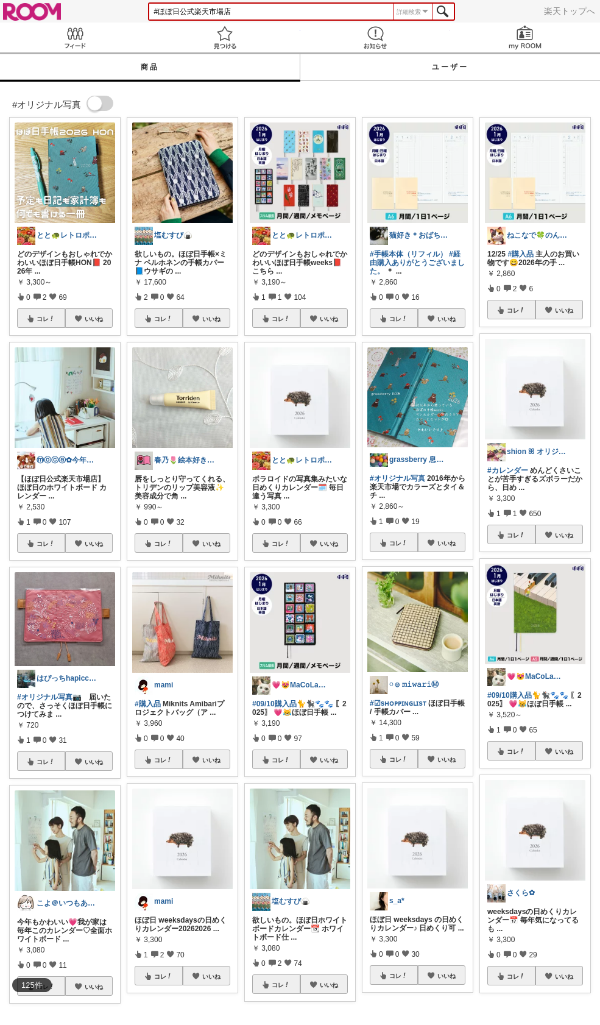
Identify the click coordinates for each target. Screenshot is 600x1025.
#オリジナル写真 (397, 478)
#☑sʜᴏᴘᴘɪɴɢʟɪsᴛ (398, 703)
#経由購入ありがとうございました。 (417, 262)
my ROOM (525, 37)
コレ (46, 319)
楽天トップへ (569, 11)
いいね (94, 319)
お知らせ (375, 37)
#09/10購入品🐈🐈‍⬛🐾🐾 (292, 704)
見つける (225, 37)
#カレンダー (507, 470)
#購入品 (148, 704)
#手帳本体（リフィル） (408, 254)
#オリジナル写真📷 (49, 697)
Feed (75, 37)
